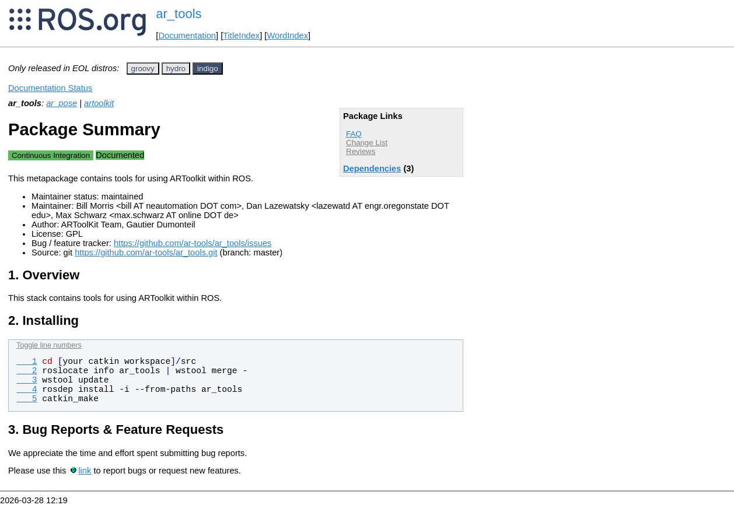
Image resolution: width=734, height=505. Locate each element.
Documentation (187, 35)
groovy (143, 68)
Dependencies (372, 168)
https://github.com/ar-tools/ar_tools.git (146, 252)
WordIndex (287, 35)
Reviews (360, 151)
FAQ (354, 133)
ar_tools (178, 13)
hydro (176, 68)
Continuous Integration (51, 155)
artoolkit (99, 103)
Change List (366, 142)
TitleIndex (241, 35)
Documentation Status (50, 88)
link (84, 470)
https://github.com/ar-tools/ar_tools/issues (192, 243)
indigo (207, 68)
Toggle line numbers (48, 345)
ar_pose (61, 103)
